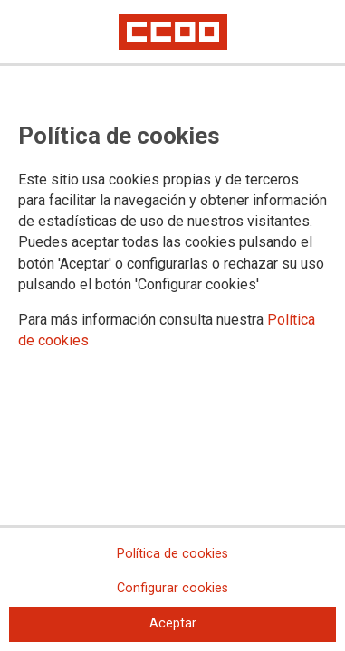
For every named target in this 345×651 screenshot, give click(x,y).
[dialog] (172, 325)
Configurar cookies (172, 588)
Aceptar (172, 623)
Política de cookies (172, 553)
